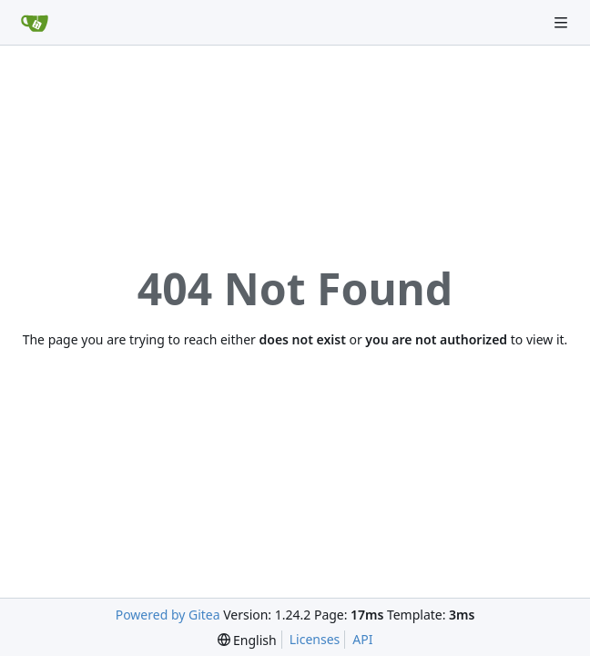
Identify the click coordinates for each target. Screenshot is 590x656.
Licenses (315, 639)
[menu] (247, 640)
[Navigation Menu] (562, 22)
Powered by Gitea (168, 614)
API (362, 639)
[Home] (34, 22)
